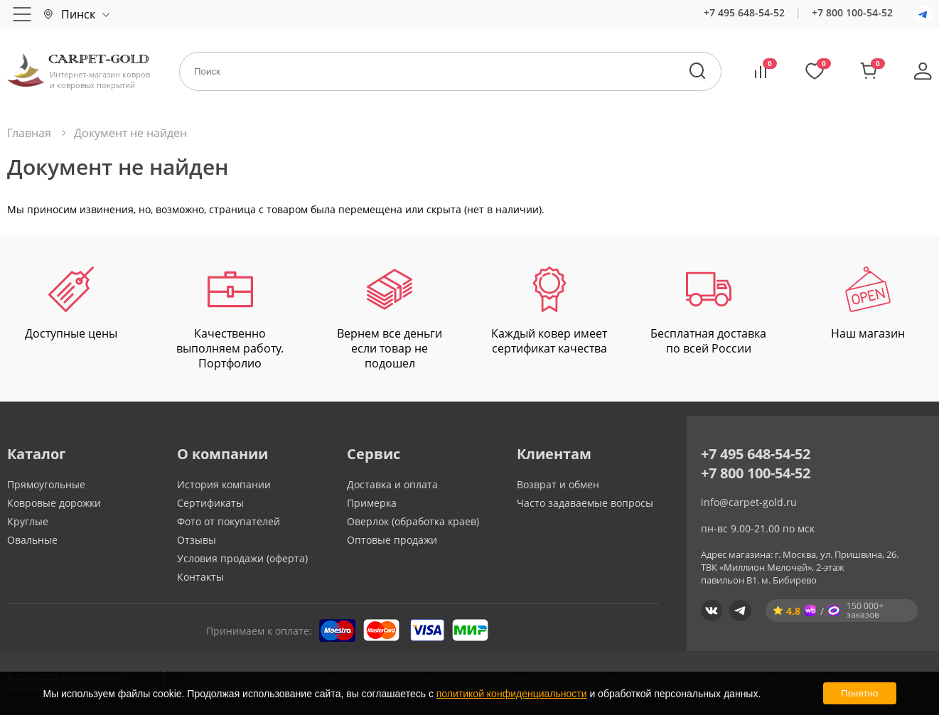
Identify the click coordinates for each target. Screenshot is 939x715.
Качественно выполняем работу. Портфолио (230, 318)
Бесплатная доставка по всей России (708, 311)
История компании (224, 484)
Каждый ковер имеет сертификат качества (549, 311)
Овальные (32, 540)
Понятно (859, 693)
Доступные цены (71, 304)
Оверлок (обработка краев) (413, 521)
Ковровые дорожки (54, 503)
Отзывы (196, 540)
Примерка (372, 503)
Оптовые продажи (392, 540)
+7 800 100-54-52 (852, 12)
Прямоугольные (46, 484)
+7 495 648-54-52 (744, 12)
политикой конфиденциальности (511, 693)
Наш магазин (868, 304)
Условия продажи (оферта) (242, 558)
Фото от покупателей (228, 521)
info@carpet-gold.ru (749, 502)
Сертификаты (210, 503)
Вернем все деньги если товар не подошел (389, 318)
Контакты (200, 577)
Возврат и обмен (558, 484)
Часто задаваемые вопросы (585, 503)
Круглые (27, 521)
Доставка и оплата (392, 484)
